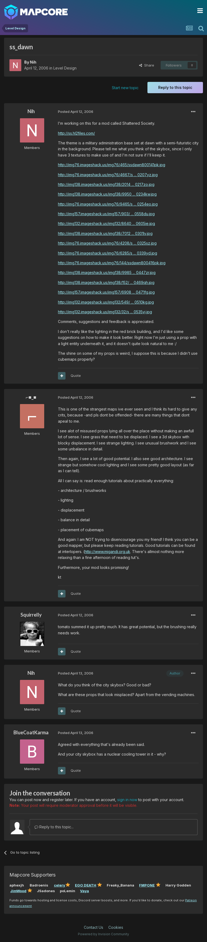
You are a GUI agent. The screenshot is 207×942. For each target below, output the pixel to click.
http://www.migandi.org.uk (107, 551)
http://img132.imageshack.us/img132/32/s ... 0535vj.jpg (105, 312)
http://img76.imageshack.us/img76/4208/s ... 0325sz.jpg (107, 243)
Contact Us (93, 927)
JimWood (18, 891)
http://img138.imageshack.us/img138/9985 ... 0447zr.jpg (107, 272)
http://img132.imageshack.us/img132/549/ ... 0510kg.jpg (106, 302)
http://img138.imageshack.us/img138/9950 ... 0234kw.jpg (107, 194)
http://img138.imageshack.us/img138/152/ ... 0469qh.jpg (106, 282)
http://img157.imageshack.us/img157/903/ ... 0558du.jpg (106, 213)
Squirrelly (31, 615)
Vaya (84, 891)
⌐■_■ (31, 397)
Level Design (65, 68)
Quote (76, 375)
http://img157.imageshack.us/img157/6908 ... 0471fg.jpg (106, 292)
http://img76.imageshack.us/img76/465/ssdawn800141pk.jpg (111, 164)
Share (146, 65)
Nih (33, 62)
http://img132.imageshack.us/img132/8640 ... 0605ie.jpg (106, 223)
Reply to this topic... (54, 827)
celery (59, 885)
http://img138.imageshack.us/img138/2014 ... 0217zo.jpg (106, 184)
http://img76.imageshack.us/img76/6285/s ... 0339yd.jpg (107, 253)
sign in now (127, 799)
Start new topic (125, 87)
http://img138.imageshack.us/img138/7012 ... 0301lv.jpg (105, 233)
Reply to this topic (175, 87)
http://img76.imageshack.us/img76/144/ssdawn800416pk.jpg (111, 262)
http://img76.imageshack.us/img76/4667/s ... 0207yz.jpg (108, 174)
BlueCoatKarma (31, 732)
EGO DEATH (85, 885)
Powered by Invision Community (103, 934)
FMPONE (147, 885)
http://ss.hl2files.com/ (76, 133)
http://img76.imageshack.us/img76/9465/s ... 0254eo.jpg (108, 204)
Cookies (115, 927)
